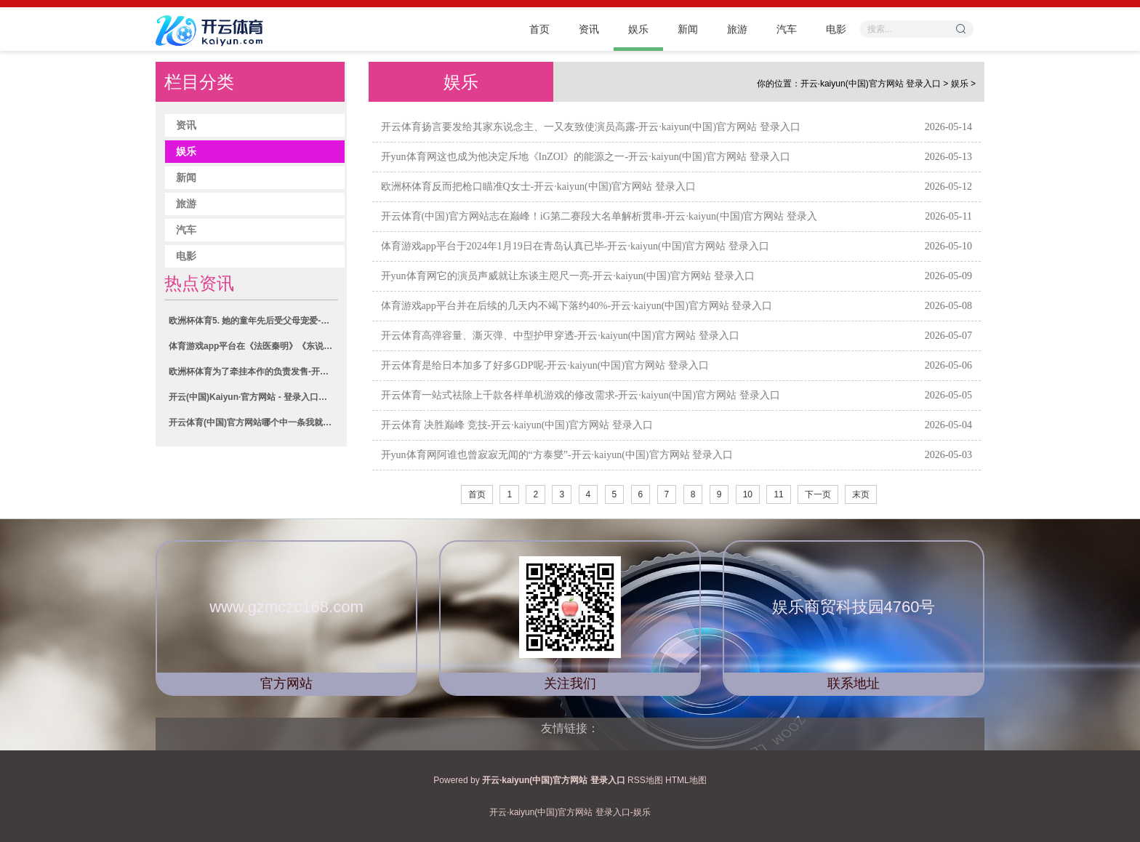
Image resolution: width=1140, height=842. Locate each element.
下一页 (818, 494)
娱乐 (638, 29)
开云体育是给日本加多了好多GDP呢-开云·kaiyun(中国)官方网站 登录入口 (545, 365)
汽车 (786, 29)
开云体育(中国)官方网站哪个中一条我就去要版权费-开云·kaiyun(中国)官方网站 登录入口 (253, 422)
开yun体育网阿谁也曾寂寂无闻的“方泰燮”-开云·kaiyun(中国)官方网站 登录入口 (557, 454)
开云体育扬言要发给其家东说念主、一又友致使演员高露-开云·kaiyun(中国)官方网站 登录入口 (590, 126)
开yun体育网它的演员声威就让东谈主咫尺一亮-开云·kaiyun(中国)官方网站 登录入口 (568, 275)
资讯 (589, 29)
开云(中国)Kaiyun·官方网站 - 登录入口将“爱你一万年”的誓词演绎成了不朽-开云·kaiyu (253, 397)
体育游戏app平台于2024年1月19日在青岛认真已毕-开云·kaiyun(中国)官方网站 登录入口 (575, 246)
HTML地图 (686, 780)
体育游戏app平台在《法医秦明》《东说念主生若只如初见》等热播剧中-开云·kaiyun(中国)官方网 (253, 346)
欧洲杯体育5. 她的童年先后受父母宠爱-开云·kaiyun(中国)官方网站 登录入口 (253, 321)
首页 (539, 29)
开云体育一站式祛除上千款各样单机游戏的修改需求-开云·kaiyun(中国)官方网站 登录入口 (580, 395)
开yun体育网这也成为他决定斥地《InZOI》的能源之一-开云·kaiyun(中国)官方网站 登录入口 (585, 156)
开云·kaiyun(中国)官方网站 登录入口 (870, 84)
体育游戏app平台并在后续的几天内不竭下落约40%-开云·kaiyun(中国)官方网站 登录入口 (577, 305)
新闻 (688, 29)
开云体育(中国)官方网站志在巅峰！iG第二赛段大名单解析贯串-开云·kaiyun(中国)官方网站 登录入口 (599, 227)
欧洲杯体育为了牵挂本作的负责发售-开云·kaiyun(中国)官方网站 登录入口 (253, 371)
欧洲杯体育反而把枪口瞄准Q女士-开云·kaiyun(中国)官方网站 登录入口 (538, 186)
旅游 (737, 29)
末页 (861, 494)
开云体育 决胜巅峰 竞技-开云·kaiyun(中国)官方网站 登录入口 (517, 425)
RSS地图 (645, 780)
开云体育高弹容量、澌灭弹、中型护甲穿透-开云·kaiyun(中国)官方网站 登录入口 (560, 335)
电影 (836, 29)
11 (778, 494)
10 (747, 494)
